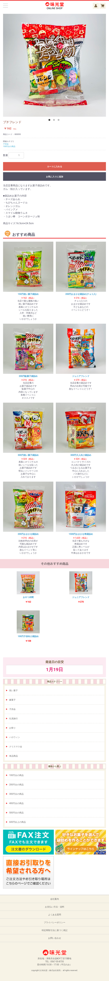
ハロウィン (14, 737)
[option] (54, 65)
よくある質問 (54, 914)
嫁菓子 (12, 700)
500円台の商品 (16, 812)
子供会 (12, 709)
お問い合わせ (54, 938)
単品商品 (13, 756)
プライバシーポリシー (54, 922)
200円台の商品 (16, 784)
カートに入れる (54, 166)
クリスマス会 (15, 746)
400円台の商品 (16, 803)
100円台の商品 (16, 775)
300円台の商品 (16, 794)
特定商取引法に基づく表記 (54, 930)
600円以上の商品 (17, 822)
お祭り (12, 728)
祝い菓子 (13, 690)
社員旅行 (13, 718)
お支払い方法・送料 (54, 907)
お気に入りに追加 (54, 176)
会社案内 (54, 899)
